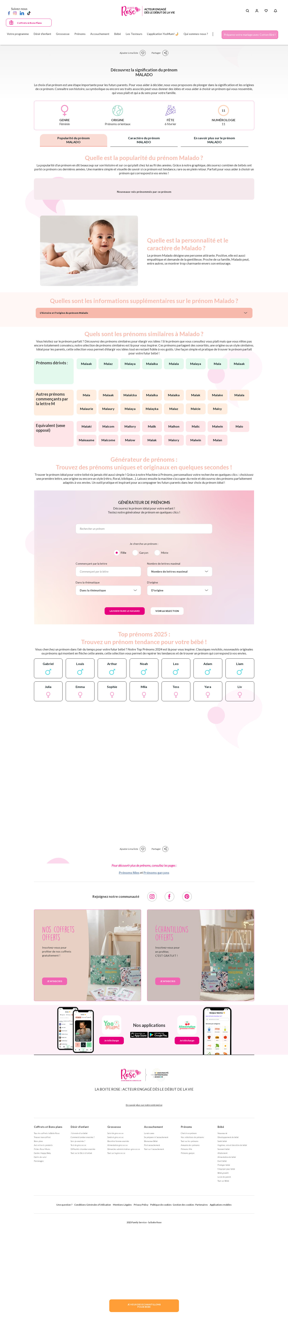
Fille (123, 656)
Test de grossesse (78, 1249)
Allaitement (222, 1257)
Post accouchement (152, 1249)
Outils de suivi (40, 1261)
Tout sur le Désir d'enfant (81, 1257)
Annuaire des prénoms (190, 1249)
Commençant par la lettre (91, 667)
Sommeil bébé (224, 1253)
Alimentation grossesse (117, 1249)
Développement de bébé (228, 1241)
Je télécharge (111, 1144)
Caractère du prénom (144, 140)
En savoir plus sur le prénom (214, 140)
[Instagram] (15, 13)
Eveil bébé (222, 1265)
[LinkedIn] (22, 13)
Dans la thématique (88, 686)
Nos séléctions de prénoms (192, 1241)
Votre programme (18, 33)
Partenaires (201, 1308)
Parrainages (39, 1265)
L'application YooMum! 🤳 (163, 33)
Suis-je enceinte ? (78, 1245)
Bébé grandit (223, 1277)
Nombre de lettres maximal (163, 667)
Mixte (164, 656)
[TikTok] (29, 13)
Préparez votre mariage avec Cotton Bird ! (250, 34)
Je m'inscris (54, 1085)
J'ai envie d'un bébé (79, 1237)
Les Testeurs (134, 33)
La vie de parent (224, 1281)
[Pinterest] (187, 1000)
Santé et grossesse (115, 1241)
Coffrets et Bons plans (48, 1231)
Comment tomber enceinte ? (82, 1241)
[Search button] (247, 11)
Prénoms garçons (156, 976)
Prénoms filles (129, 976)
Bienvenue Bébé (151, 1245)
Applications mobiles (221, 1308)
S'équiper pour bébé (226, 1273)
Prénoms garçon (187, 1257)
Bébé (221, 1231)
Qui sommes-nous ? (196, 33)
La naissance (149, 1237)
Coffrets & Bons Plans (29, 22)
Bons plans (38, 1245)
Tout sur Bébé (223, 1285)
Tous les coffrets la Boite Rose (47, 1237)
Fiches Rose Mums (42, 1253)
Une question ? (64, 1308)
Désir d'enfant (80, 1231)
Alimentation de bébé (227, 1261)
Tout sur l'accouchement (154, 1253)
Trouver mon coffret (42, 1241)
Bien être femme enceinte (118, 1245)
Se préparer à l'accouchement (156, 1241)
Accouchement (153, 1231)
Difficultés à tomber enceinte (83, 1253)
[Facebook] (9, 13)
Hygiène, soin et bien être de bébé (232, 1249)
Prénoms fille (186, 1253)
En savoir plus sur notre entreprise (144, 1209)
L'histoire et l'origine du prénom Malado (64, 416)
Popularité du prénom (73, 140)
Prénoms (186, 1231)
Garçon (143, 656)
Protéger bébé (224, 1269)
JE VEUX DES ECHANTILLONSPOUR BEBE (144, 1305)
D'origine (152, 686)
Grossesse (114, 1231)
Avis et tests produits (43, 1249)
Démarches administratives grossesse (123, 1253)
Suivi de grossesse (115, 1237)
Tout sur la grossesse (116, 1257)
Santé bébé (222, 1245)
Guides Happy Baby (42, 1257)
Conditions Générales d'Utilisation (92, 1308)
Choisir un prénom (188, 1237)
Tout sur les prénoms (189, 1245)
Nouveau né (222, 1237)
